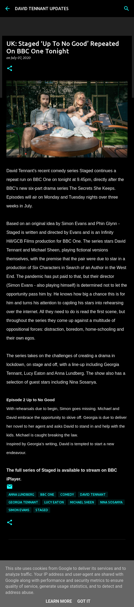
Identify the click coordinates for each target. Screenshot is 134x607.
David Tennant (93, 494)
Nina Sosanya (111, 502)
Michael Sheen (82, 502)
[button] (9, 68)
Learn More (59, 601)
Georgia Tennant (23, 502)
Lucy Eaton (54, 502)
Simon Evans (19, 510)
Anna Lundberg (21, 494)
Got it (83, 601)
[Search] (126, 8)
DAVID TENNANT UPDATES (42, 8)
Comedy (67, 494)
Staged (42, 510)
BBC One (47, 494)
